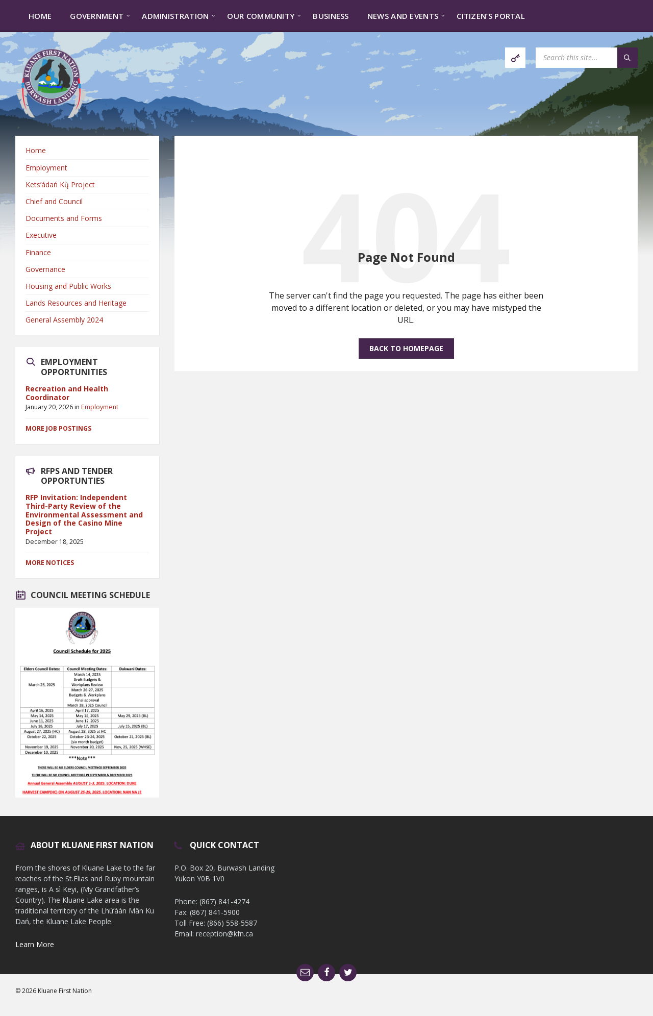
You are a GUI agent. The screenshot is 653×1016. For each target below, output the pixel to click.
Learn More (34, 944)
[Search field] (587, 57)
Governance (45, 269)
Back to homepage (406, 348)
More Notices (50, 562)
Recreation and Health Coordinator (67, 393)
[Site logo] (51, 115)
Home (36, 150)
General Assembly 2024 (64, 320)
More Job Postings (58, 428)
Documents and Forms (64, 218)
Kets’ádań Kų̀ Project (60, 184)
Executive (41, 235)
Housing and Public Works (68, 286)
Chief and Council (54, 201)
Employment (46, 167)
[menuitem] (40, 15)
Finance (38, 252)
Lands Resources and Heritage (76, 303)
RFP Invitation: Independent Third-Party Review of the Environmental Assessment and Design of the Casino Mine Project (84, 514)
